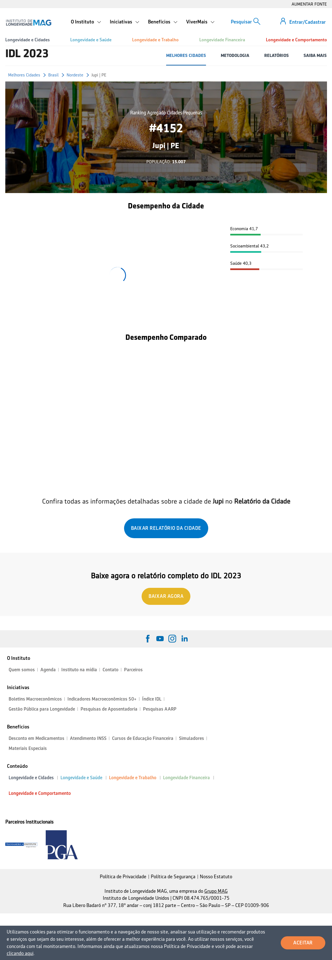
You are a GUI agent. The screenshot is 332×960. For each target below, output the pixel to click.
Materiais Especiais (28, 748)
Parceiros (133, 669)
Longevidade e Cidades (27, 39)
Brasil (53, 75)
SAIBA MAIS (315, 55)
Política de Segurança (173, 876)
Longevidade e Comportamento (296, 39)
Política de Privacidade (123, 876)
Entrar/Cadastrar (307, 22)
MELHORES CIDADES (186, 55)
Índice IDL (151, 699)
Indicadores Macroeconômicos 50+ (102, 699)
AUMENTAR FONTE (309, 4)
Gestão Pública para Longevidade (42, 709)
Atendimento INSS (88, 738)
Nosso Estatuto (216, 876)
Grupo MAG (216, 891)
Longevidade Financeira (222, 39)
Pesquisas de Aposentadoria (109, 709)
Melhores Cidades (24, 75)
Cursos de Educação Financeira (142, 738)
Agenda (48, 669)
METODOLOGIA (235, 55)
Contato (110, 669)
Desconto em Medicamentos (36, 738)
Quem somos (22, 669)
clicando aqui (20, 953)
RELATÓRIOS (276, 55)
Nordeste (75, 75)
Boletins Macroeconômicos (35, 699)
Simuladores (191, 738)
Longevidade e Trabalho (155, 39)
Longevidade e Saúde (91, 39)
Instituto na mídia (79, 669)
